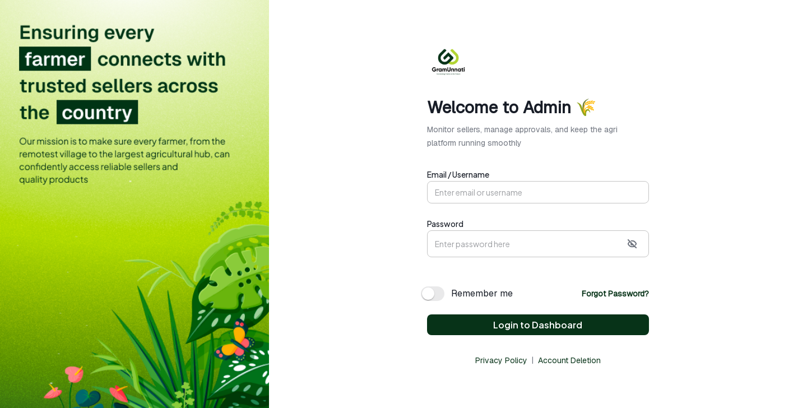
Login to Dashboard (537, 325)
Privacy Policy (501, 360)
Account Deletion (569, 360)
